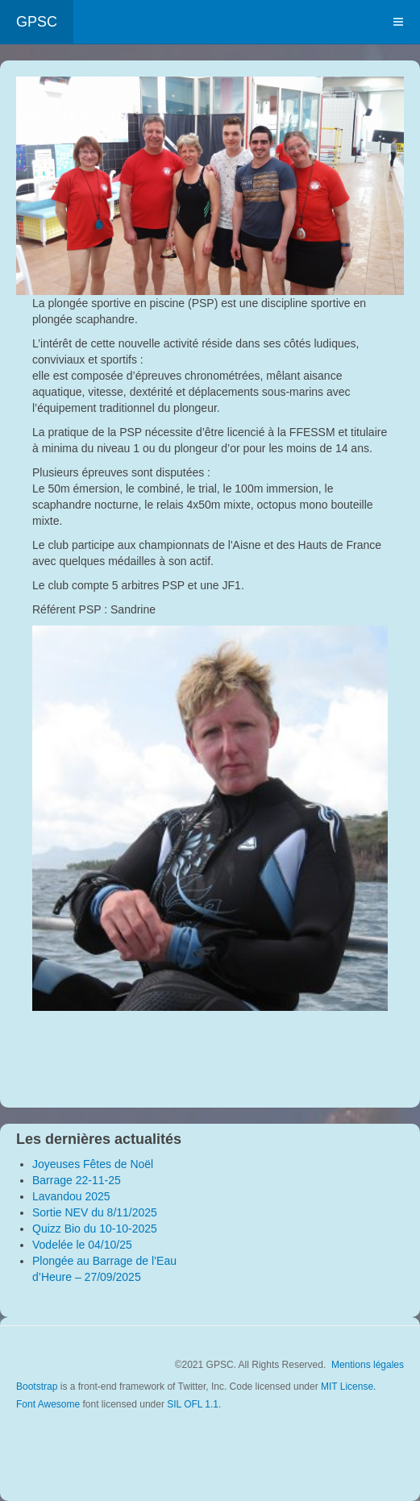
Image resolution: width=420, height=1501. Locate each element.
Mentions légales (367, 1364)
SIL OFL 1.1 (192, 1404)
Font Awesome (48, 1404)
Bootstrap (36, 1386)
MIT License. (348, 1386)
